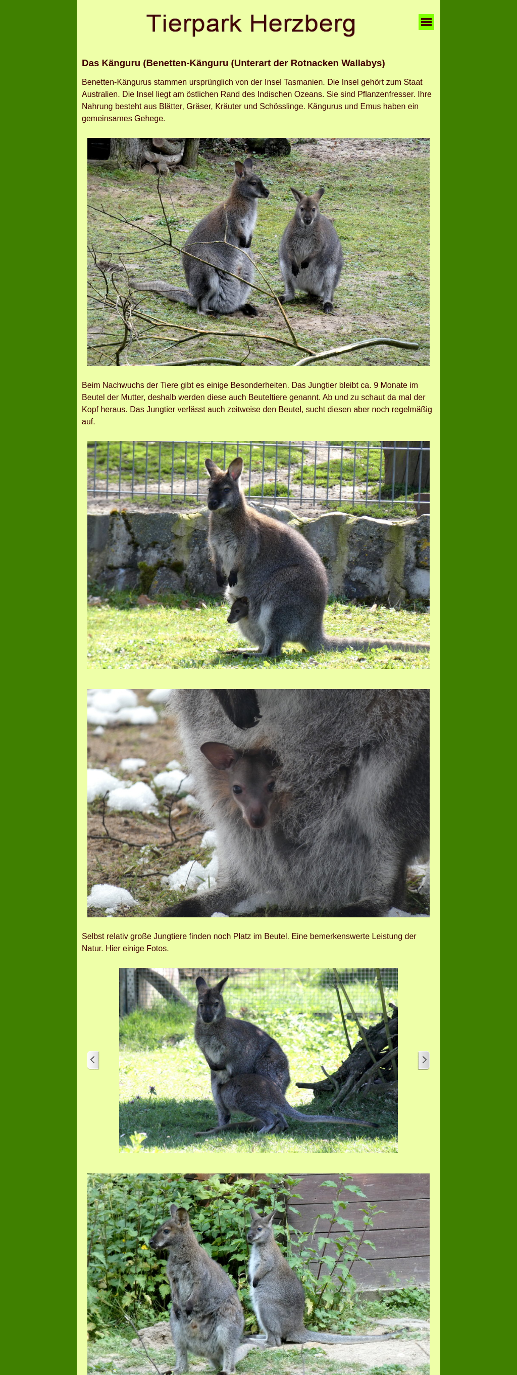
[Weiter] (424, 1060)
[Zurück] (93, 1060)
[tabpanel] (258, 63)
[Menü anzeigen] (426, 22)
